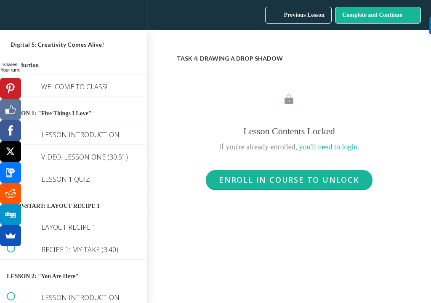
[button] (10, 15)
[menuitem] (136, 15)
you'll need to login (328, 147)
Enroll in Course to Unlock (289, 180)
